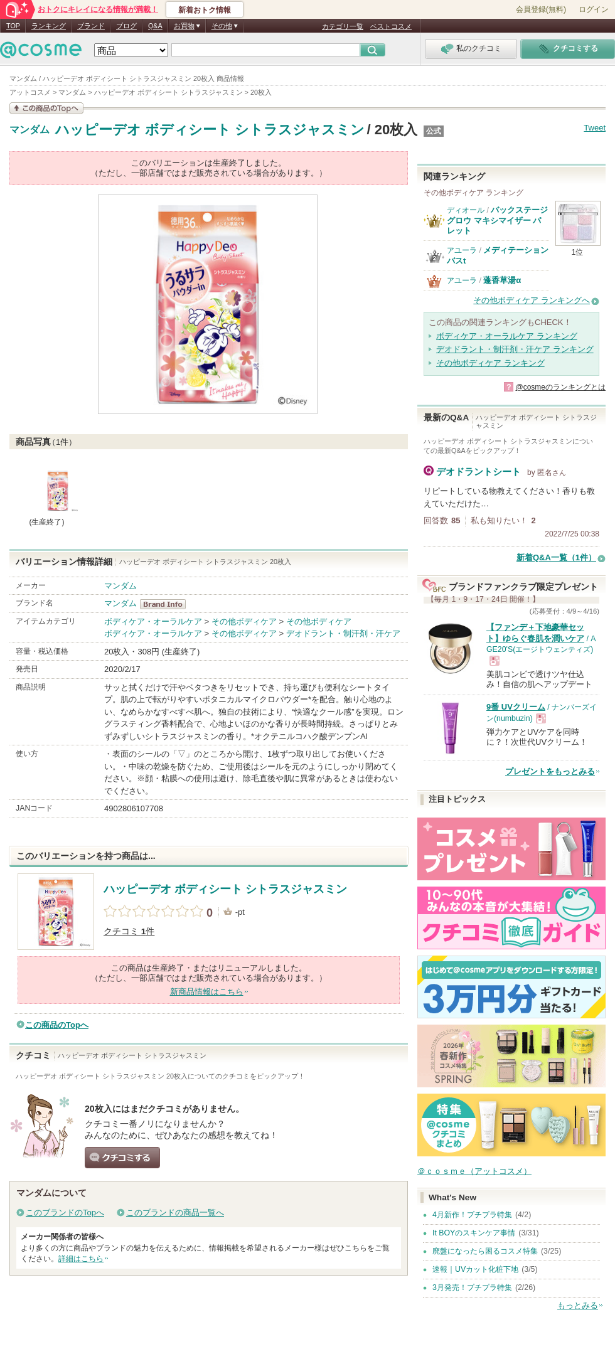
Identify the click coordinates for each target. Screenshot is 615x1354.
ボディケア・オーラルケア (153, 621)
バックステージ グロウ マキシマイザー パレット (497, 220)
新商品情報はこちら (206, 991)
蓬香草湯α (502, 280)
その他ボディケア (244, 621)
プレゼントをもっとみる (550, 771)
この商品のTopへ (56, 1025)
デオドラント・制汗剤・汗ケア (343, 633)
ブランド (91, 25)
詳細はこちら (81, 1258)
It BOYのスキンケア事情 (473, 1233)
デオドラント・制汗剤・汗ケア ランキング (515, 349)
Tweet (595, 127)
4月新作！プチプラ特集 (472, 1214)
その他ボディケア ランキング (490, 363)
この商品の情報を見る (46, 108)
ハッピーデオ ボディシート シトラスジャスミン (210, 129)
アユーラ (462, 250)
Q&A (155, 25)
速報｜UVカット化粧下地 (475, 1269)
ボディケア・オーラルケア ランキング (506, 336)
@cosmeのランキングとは (560, 387)
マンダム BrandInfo (166, 604)
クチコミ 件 (129, 931)
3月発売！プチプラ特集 (472, 1287)
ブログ (126, 25)
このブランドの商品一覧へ (175, 1212)
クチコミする (122, 1157)
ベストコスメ (391, 26)
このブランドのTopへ (65, 1212)
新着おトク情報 (204, 10)
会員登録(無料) (541, 9)
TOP (13, 25)
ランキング (48, 25)
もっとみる (577, 1305)
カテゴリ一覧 (342, 26)
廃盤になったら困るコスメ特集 (485, 1251)
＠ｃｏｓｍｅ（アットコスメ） (474, 1171)
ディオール (465, 210)
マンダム (29, 130)
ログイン (594, 9)
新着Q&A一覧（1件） (556, 557)
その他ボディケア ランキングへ (531, 300)
